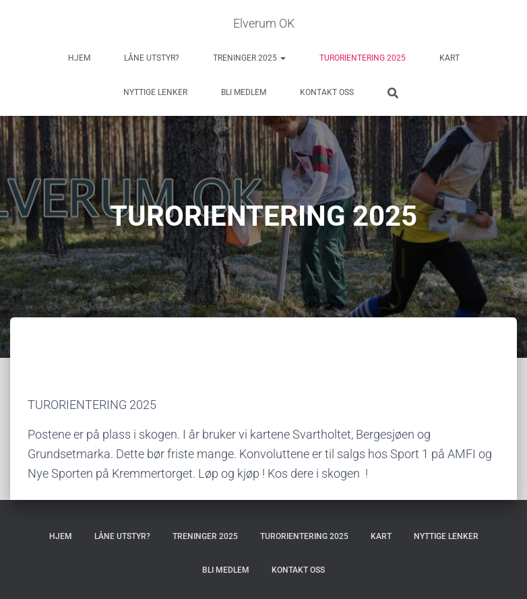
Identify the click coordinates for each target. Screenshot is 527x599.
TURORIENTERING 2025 (362, 58)
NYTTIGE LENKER (155, 92)
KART (449, 58)
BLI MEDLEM (243, 92)
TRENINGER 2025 (249, 58)
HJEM (79, 58)
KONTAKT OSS (327, 92)
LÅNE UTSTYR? (151, 58)
